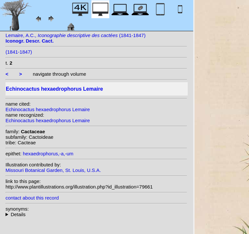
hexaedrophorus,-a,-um (48, 153)
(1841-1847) (19, 52)
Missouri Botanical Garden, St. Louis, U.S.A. (53, 170)
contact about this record (32, 198)
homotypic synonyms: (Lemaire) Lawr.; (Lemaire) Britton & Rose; (96, 214)
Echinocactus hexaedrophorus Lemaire (48, 109)
